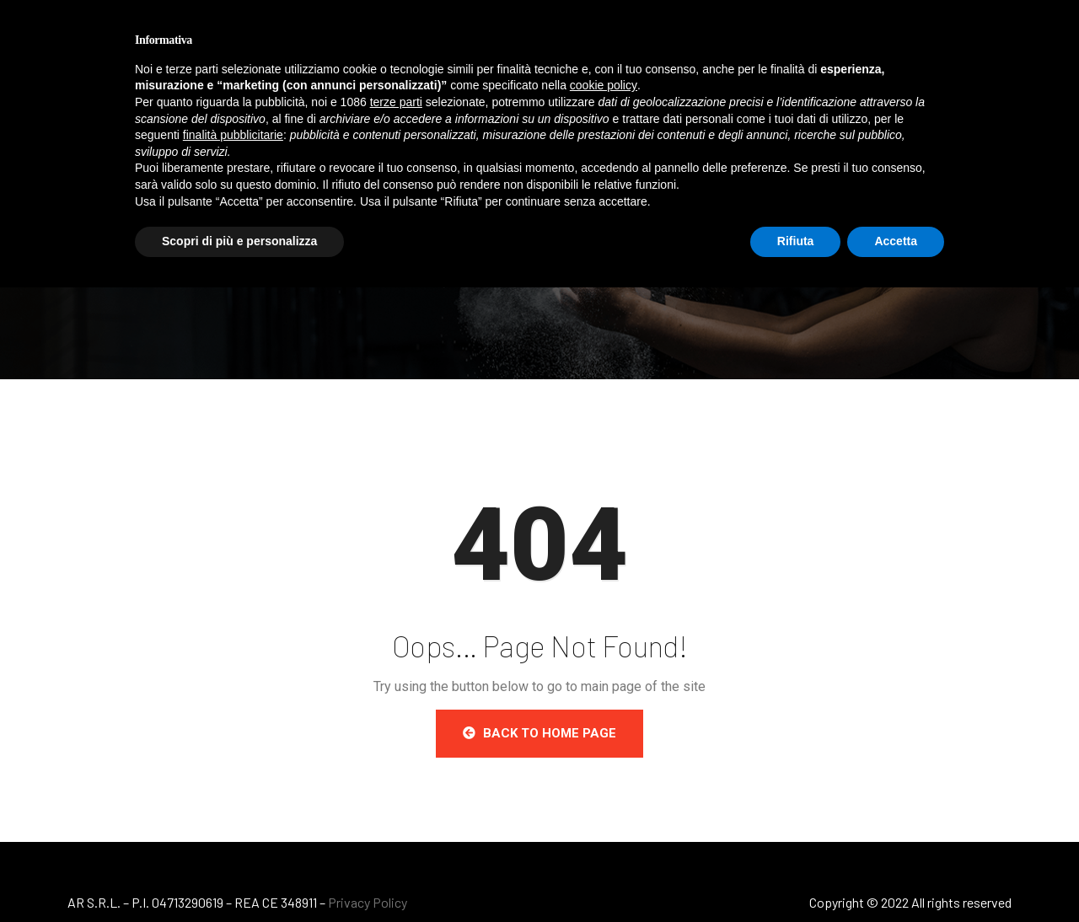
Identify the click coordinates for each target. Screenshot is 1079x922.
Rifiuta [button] (795, 241)
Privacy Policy (367, 902)
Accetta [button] (895, 241)
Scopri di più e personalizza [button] (239, 241)
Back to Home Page (539, 733)
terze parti (396, 102)
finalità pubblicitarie (233, 135)
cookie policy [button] (603, 85)
